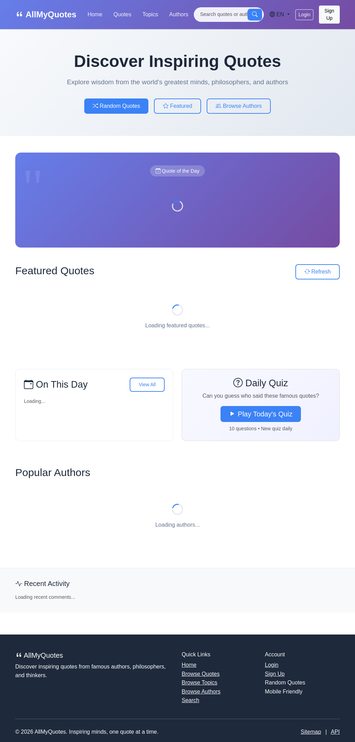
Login (304, 14)
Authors (178, 14)
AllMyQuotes (45, 14)
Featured (177, 106)
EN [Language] (277, 14)
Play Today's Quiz (261, 414)
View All (147, 384)
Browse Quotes (200, 674)
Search (190, 700)
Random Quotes (116, 106)
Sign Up (329, 14)
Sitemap (311, 732)
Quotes (122, 14)
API (335, 732)
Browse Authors (239, 106)
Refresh (317, 272)
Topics (150, 14)
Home (94, 14)
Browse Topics (199, 682)
